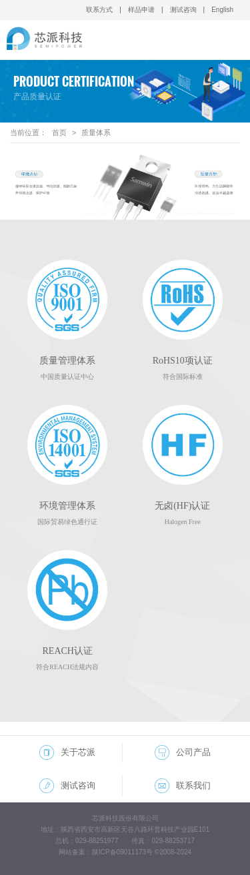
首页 (59, 133)
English (222, 9)
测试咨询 (183, 9)
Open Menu (229, 40)
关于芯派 (67, 752)
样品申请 (141, 9)
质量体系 (96, 133)
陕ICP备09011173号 (122, 852)
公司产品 (183, 752)
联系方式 (99, 9)
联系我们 (183, 785)
